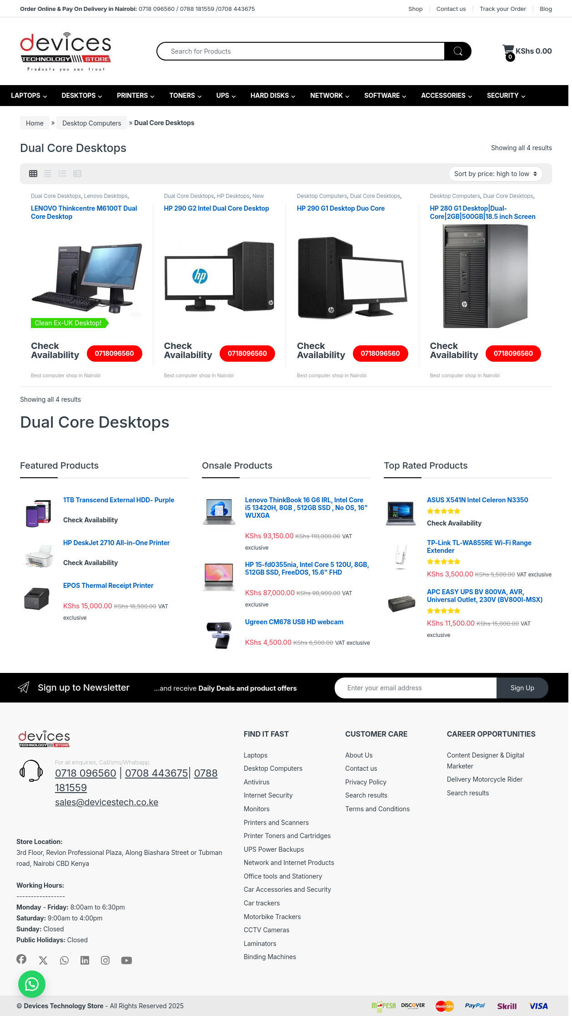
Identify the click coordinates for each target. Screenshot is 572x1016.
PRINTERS (131, 95)
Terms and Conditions (377, 809)
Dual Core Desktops (56, 195)
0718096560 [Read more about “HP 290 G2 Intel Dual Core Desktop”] (247, 353)
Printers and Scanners (276, 822)
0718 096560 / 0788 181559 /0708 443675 (137, 8)
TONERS (181, 95)
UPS (222, 95)
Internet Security (268, 795)
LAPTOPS (25, 95)
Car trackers (262, 903)
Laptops (255, 755)
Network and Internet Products (289, 862)
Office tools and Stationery (283, 876)
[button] (31, 984)
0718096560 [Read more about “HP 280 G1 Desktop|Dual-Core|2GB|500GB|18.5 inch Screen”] (513, 353)
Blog (546, 8)
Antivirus (257, 782)
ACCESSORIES (443, 95)
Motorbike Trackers (272, 916)
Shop (415, 8)
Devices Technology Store (63, 1006)
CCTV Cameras (266, 930)
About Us (358, 755)
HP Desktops (233, 195)
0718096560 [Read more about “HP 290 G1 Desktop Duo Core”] (380, 353)
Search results (366, 795)
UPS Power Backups (274, 849)
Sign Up (522, 688)
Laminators (260, 943)
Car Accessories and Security (287, 889)
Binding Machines (270, 956)
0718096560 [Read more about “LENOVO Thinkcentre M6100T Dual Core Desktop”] (114, 353)
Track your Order (503, 8)
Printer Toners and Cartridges (287, 835)
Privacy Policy (365, 782)
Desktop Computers (91, 122)
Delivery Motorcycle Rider (485, 779)
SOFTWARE (381, 95)
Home (35, 122)
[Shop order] (495, 174)
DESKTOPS (77, 95)
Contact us (451, 8)
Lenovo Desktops (106, 195)
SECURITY (502, 95)
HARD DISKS (269, 95)
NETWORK (326, 95)
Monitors (257, 809)
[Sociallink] (21, 959)
